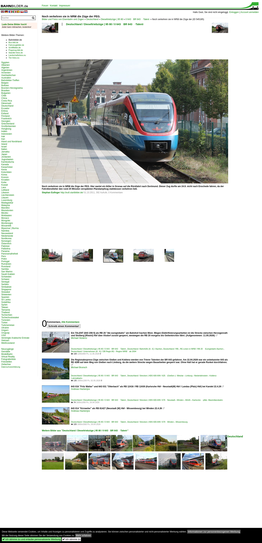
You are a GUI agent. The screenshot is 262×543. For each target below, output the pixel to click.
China (4, 98)
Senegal (5, 282)
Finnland (5, 116)
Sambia (5, 269)
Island (4, 144)
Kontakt (53, 5)
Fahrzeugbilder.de (16, 45)
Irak (3, 136)
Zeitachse (6, 364)
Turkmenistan (7, 325)
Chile (3, 95)
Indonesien (6, 134)
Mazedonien (7, 210)
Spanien (5, 297)
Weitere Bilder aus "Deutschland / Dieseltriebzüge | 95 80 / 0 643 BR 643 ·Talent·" (85, 430)
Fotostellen (6, 361)
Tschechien (6, 315)
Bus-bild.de (13, 42)
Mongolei (5, 220)
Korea (4, 174)
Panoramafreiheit (9, 253)
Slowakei (5, 292)
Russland (5, 266)
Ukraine (5, 327)
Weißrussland (8, 343)
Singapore (6, 289)
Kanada (5, 164)
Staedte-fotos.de (16, 53)
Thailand (5, 312)
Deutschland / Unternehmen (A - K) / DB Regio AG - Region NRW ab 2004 (103, 351)
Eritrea (4, 111)
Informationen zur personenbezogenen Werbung (214, 531)
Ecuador (5, 108)
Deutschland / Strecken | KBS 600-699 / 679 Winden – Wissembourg (157, 422)
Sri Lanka (6, 299)
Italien (4, 149)
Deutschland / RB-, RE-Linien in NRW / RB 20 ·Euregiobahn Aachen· (193, 349)
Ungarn (4, 330)
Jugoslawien (7, 159)
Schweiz (5, 279)
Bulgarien (6, 93)
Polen (4, 259)
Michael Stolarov (79, 338)
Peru (3, 256)
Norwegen (6, 241)
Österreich (6, 243)
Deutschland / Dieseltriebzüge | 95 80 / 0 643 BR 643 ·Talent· (105, 24)
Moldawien (6, 215)
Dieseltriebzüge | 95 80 (112, 19)
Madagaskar (7, 202)
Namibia (5, 231)
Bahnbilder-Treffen (10, 80)
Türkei (4, 322)
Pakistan (5, 246)
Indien (4, 131)
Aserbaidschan (8, 75)
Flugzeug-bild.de (16, 50)
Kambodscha (7, 162)
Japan (4, 154)
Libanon (5, 192)
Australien (6, 78)
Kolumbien (6, 172)
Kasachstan (7, 167)
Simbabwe (6, 287)
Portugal (5, 261)
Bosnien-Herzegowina (12, 88)
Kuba (3, 182)
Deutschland (92, 19)
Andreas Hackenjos (80, 389)
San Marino (6, 271)
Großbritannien (8, 126)
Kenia (4, 169)
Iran (3, 139)
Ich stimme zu (71, 539)
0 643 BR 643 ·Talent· (138, 19)
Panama (5, 251)
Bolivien (5, 85)
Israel (4, 146)
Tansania (5, 310)
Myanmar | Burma (10, 228)
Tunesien (5, 320)
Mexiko (4, 213)
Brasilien (5, 90)
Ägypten (5, 62)
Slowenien (6, 294)
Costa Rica (6, 100)
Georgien (5, 121)
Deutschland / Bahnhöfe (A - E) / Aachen (144, 349)
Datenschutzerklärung (10, 367)
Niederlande (7, 236)
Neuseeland (7, 233)
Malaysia (5, 205)
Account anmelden (250, 12)
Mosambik (6, 225)
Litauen (4, 197)
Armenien (6, 72)
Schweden (6, 276)
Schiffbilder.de (15, 47)
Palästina (5, 248)
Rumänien (6, 264)
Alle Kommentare (70, 322)
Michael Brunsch (79, 367)
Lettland (5, 190)
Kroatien (5, 180)
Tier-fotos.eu (14, 58)
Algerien (5, 67)
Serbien (5, 284)
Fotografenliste (8, 359)
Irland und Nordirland (11, 141)
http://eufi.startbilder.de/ (72, 192)
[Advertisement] (135, 44)
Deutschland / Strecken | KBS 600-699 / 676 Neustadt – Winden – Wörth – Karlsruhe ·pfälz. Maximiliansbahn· (175, 400)
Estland (5, 113)
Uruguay (5, 333)
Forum (45, 5)
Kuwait (4, 185)
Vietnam (5, 340)
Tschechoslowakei (10, 317)
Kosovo (5, 177)
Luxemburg (6, 200)
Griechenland (7, 123)
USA (3, 335)
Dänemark (6, 103)
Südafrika (6, 302)
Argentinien (6, 70)
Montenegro (7, 223)
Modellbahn (7, 354)
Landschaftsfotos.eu (17, 55)
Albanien (5, 65)
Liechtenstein (7, 195)
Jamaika (5, 151)
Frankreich (6, 118)
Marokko (5, 208)
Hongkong (6, 129)
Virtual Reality (8, 356)
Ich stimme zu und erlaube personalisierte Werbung (31, 539)
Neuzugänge (7, 349)
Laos (3, 187)
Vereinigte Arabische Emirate (15, 338)
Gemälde (5, 351)
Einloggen (234, 12)
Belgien (5, 83)
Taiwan (4, 307)
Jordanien (6, 157)
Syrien (4, 304)
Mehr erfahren (83, 535)
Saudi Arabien (8, 274)
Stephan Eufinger (51, 192)
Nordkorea (6, 238)
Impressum (64, 5)
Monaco (5, 218)
